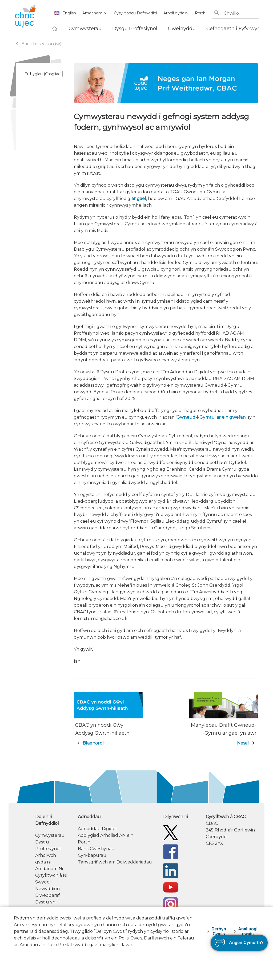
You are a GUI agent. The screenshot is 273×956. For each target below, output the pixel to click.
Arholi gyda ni (175, 13)
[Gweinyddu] (182, 28)
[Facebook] (170, 851)
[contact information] (232, 830)
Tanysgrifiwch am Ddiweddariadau (115, 862)
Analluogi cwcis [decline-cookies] (248, 931)
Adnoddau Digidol (97, 828)
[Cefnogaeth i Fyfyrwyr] (232, 28)
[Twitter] (170, 832)
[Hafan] (54, 28)
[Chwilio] (241, 13)
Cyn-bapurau (92, 855)
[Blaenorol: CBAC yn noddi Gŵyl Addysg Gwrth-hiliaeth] (108, 719)
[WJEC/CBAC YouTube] (170, 887)
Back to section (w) (38, 43)
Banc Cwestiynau (96, 848)
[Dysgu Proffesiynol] (134, 28)
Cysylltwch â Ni (51, 875)
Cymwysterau (50, 835)
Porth (200, 13)
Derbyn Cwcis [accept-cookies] (218, 931)
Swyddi (43, 882)
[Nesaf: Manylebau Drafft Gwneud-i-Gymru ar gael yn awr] (223, 719)
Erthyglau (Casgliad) (43, 73)
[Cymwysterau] (85, 28)
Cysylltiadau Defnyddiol (135, 13)
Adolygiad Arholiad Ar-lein (105, 835)
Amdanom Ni (94, 13)
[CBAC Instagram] (170, 903)
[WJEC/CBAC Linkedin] (170, 870)
